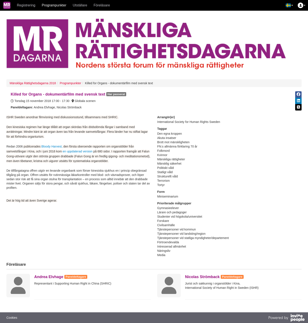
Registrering (26, 5)
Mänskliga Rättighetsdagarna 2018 (33, 83)
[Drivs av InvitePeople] (286, 318)
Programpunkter (54, 5)
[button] (289, 5)
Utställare (80, 5)
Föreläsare (102, 5)
